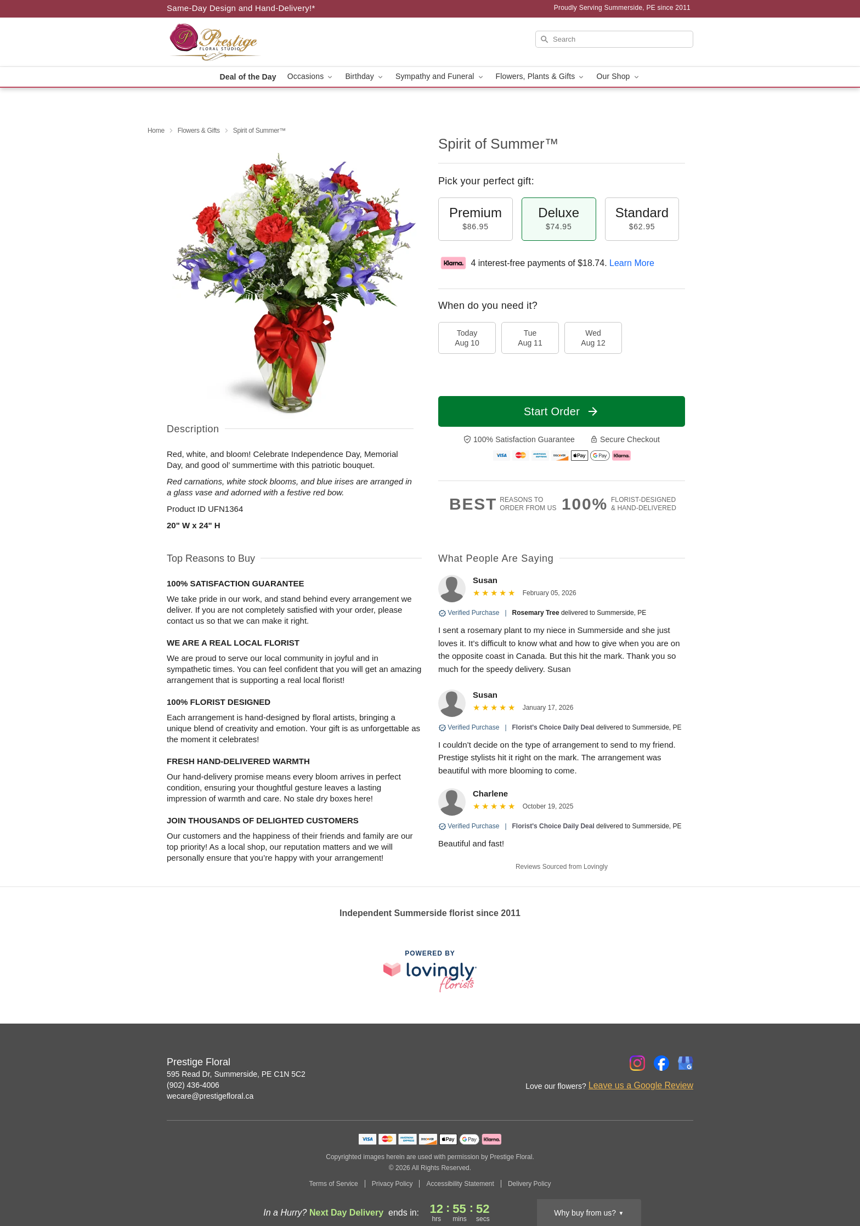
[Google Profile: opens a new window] (685, 1063)
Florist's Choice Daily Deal (553, 727)
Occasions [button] (311, 76)
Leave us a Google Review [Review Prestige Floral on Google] (641, 1085)
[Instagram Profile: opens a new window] (637, 1063)
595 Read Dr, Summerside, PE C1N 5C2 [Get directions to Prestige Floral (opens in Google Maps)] (236, 1074)
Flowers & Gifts (199, 130)
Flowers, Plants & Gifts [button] (541, 76)
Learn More (631, 263)
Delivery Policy (529, 1183)
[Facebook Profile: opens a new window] (661, 1063)
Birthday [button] (364, 76)
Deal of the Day (247, 76)
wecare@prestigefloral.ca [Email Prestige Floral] (210, 1096)
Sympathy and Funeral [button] (440, 76)
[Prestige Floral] (246, 42)
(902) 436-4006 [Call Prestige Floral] (193, 1085)
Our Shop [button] (618, 76)
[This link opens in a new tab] (430, 971)
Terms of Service (333, 1183)
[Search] (614, 39)
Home (156, 130)
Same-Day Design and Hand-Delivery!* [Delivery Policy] (241, 8)
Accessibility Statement (460, 1183)
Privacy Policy (392, 1183)
